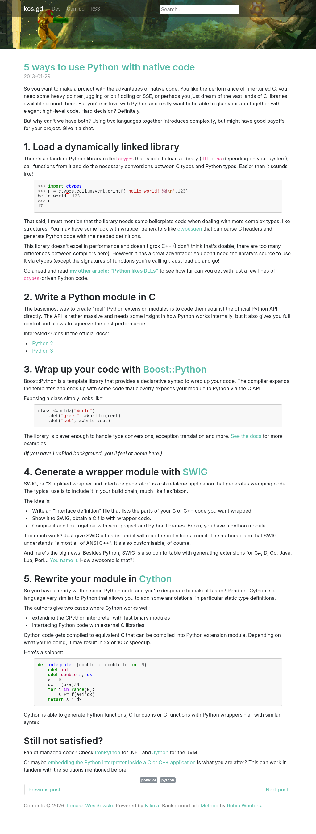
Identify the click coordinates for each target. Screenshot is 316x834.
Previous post (44, 804)
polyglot (148, 795)
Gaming (76, 9)
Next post (277, 804)
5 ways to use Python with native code (109, 67)
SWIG (195, 479)
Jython (160, 767)
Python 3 (42, 355)
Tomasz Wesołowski (89, 820)
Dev (56, 9)
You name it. (64, 568)
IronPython (107, 767)
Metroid (209, 820)
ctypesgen (189, 233)
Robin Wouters (244, 820)
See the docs (246, 443)
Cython (155, 586)
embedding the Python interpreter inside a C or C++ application (122, 777)
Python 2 (42, 348)
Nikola (152, 820)
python (167, 795)
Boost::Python (175, 373)
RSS (95, 9)
